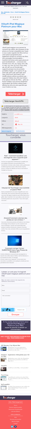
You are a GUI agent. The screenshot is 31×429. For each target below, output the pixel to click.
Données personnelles (15, 419)
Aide (15, 417)
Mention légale (15, 421)
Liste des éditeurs (15, 411)
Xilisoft (17, 121)
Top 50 (15, 405)
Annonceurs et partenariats (15, 409)
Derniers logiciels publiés (15, 407)
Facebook (16, 426)
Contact (15, 423)
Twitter (12, 426)
